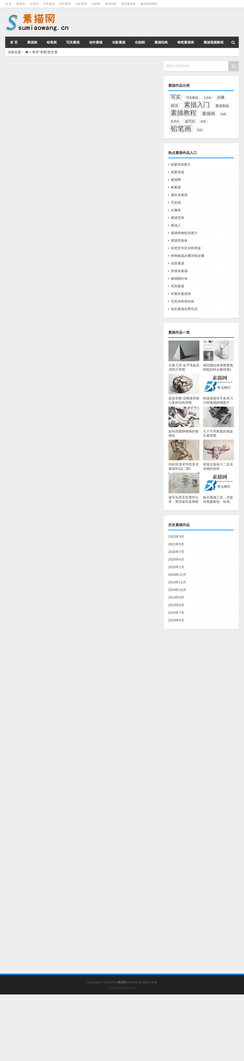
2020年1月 (176, 567)
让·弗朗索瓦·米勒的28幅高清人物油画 (113, 317)
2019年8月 (176, 605)
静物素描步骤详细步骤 (187, 256)
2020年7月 (176, 552)
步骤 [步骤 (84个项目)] (220, 97)
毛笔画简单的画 (182, 301)
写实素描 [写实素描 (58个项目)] (192, 97)
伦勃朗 (96, 3)
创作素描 (65, 3)
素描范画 (177, 218)
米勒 (75, 299)
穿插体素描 (179, 271)
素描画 (20, 3)
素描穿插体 (179, 240)
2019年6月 (176, 620)
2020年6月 (176, 559)
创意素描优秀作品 (184, 309)
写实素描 (49, 3)
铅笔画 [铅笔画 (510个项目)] (181, 128)
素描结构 (111, 3)
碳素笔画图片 (181, 164)
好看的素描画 (181, 294)
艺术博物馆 (80, 561)
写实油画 (116, 389)
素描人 (176, 225)
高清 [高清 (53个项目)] (199, 130)
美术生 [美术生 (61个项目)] (175, 121)
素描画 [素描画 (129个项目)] (208, 113)
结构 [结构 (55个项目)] (223, 114)
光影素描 (81, 3)
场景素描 (177, 263)
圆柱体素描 (179, 195)
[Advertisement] (122, 1027)
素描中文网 (150, 982)
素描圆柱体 (179, 278)
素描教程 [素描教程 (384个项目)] (183, 112)
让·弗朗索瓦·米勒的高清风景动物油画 (112, 408)
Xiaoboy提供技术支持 (122, 988)
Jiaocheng (79, 108)
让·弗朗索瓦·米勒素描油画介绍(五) (109, 494)
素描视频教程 (149, 3)
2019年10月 (177, 590)
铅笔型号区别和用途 (186, 248)
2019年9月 (176, 597)
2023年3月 (176, 536)
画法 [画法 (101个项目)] (174, 105)
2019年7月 (176, 613)
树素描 (176, 187)
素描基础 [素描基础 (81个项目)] (222, 106)
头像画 (176, 210)
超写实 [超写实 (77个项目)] (190, 121)
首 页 (8, 3)
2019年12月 (177, 574)
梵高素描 (177, 286)
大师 (131, 107)
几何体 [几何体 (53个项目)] (207, 97)
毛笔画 (176, 202)
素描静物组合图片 (184, 233)
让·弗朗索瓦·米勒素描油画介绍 (104, 872)
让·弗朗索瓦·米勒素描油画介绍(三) (109, 678)
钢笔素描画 (128, 3)
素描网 (176, 180)
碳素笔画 (177, 172)
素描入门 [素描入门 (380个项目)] (197, 104)
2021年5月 (176, 544)
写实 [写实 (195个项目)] (176, 97)
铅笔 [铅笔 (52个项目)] (203, 121)
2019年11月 (177, 582)
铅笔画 (34, 3)
